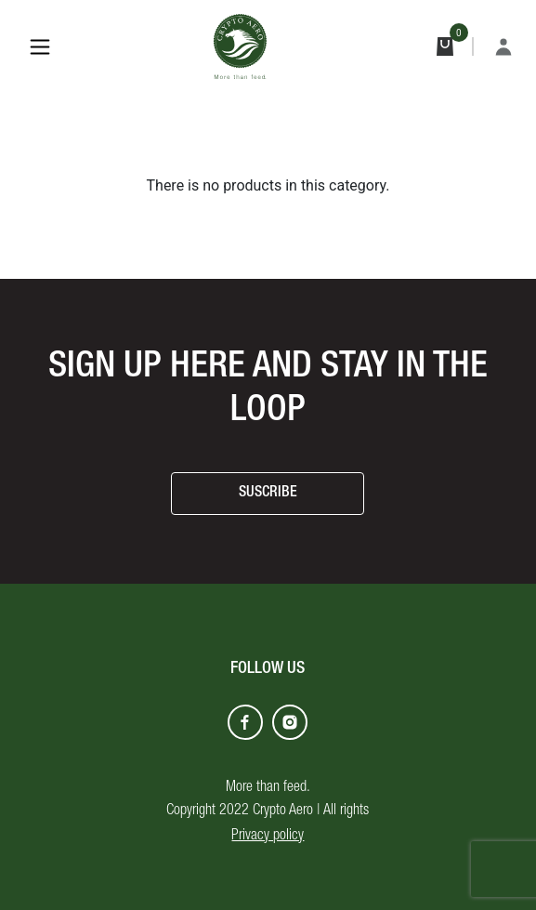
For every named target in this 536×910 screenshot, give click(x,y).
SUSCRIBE (268, 493)
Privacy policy (267, 836)
